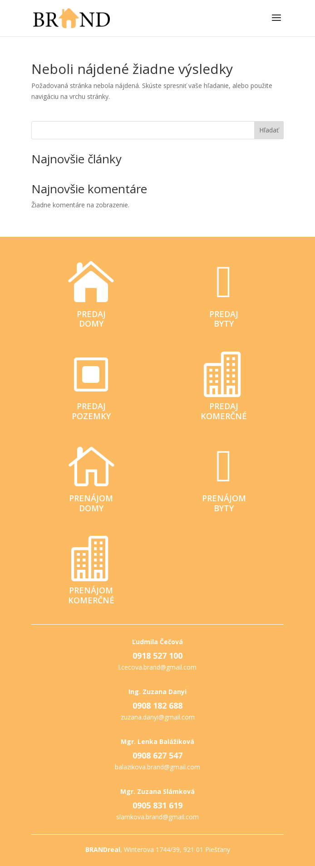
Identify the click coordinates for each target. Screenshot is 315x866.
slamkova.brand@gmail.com (157, 816)
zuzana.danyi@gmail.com (158, 717)
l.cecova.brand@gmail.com (157, 667)
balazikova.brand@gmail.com (157, 767)
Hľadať (269, 130)
